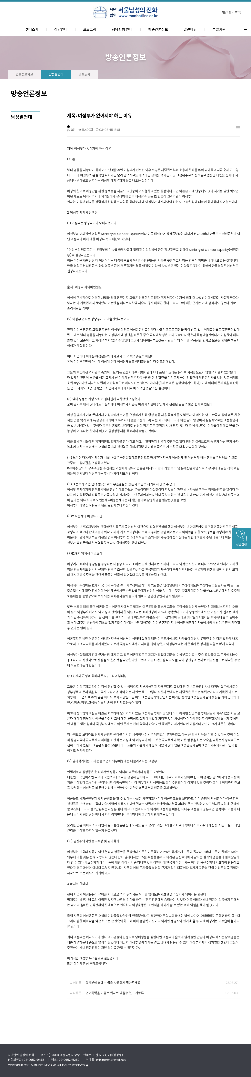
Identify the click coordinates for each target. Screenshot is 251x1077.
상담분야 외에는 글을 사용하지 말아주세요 (113, 983)
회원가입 (226, 12)
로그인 (238, 12)
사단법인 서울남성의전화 (125, 12)
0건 (71, 130)
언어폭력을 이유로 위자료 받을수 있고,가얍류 (114, 993)
